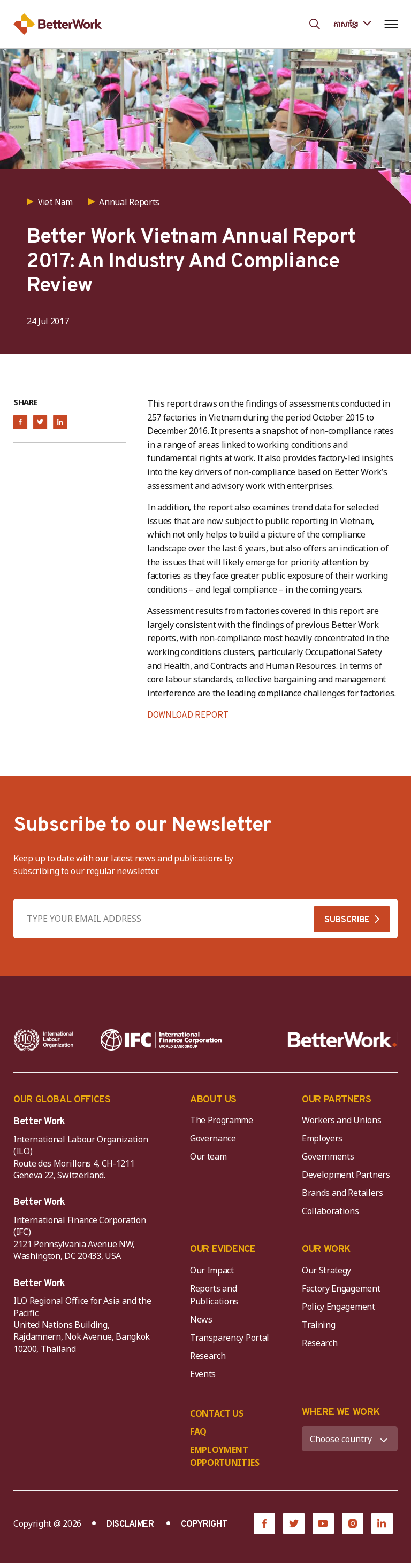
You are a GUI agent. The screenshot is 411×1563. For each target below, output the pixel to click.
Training (318, 1325)
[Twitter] (294, 1523)
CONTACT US (216, 1413)
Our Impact (212, 1270)
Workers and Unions (341, 1120)
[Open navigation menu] (391, 24)
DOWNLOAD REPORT (187, 715)
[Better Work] (342, 1040)
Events (203, 1374)
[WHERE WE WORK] (350, 1438)
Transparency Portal (229, 1337)
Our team (208, 1156)
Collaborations (330, 1211)
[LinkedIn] (382, 1523)
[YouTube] (323, 1523)
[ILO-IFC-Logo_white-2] (43, 1040)
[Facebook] (264, 1523)
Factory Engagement (341, 1288)
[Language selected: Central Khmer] (352, 23)
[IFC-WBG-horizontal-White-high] (161, 1040)
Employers (322, 1138)
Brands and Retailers (342, 1193)
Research (207, 1356)
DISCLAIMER (130, 1524)
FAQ (198, 1431)
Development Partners (346, 1174)
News (201, 1319)
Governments (328, 1156)
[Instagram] (352, 1523)
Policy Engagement (340, 1306)
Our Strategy (326, 1270)
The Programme (221, 1120)
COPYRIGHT (204, 1524)
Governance (213, 1138)
